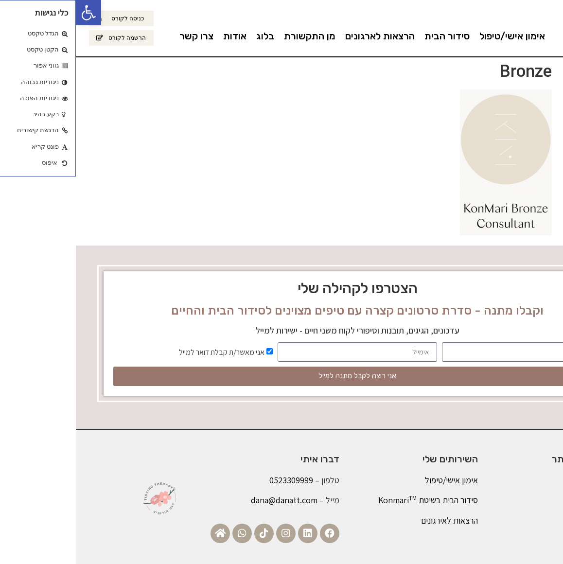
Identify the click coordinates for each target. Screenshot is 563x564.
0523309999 (215, 480)
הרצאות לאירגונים (373, 520)
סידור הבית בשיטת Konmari (352, 500)
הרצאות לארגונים (304, 36)
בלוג (189, 36)
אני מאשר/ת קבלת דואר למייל (146, 352)
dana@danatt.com (208, 500)
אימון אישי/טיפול (436, 36)
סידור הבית (371, 36)
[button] (12, 12)
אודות (159, 36)
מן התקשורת (234, 36)
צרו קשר (121, 36)
